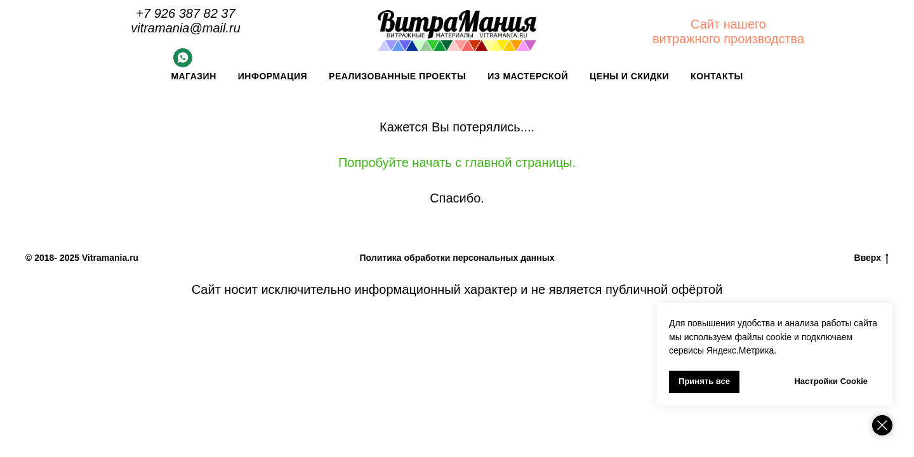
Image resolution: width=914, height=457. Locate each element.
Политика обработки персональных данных (457, 258)
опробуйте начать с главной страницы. (461, 162)
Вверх (871, 258)
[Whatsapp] (182, 63)
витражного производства (728, 39)
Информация (272, 76)
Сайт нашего (728, 24)
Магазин (193, 76)
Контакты (717, 76)
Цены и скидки (629, 76)
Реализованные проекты (397, 76)
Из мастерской (527, 76)
